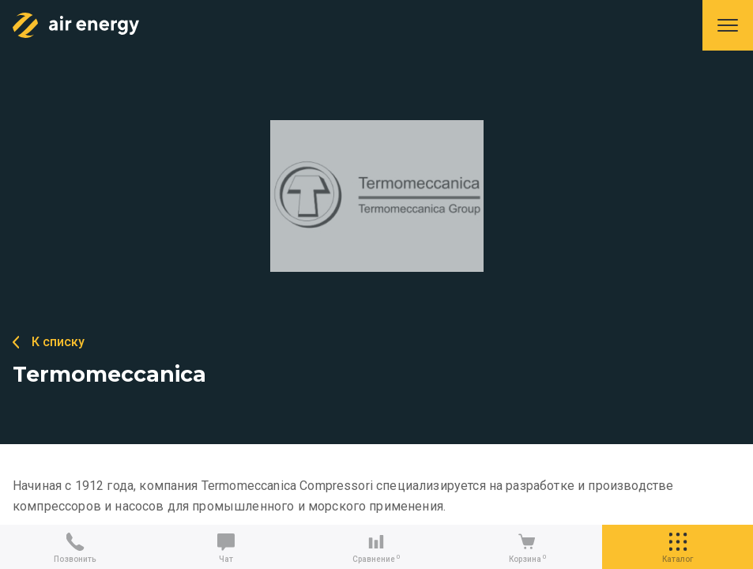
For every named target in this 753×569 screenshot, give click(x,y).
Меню (727, 25)
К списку (58, 341)
